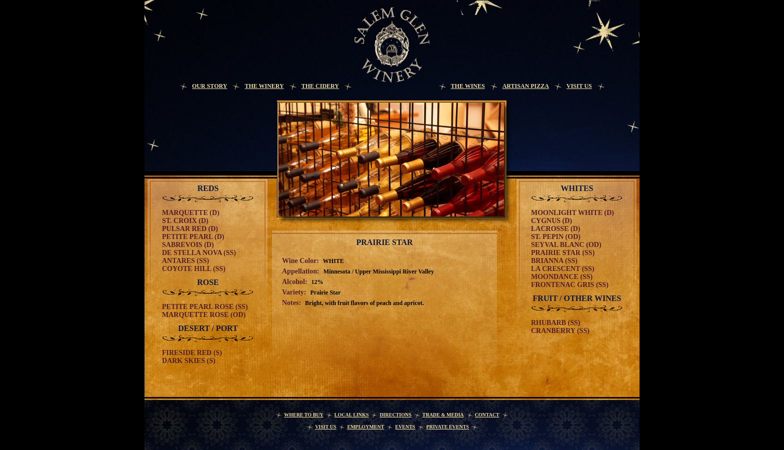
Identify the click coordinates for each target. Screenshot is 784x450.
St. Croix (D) (185, 220)
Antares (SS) (185, 260)
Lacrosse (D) (555, 228)
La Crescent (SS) (562, 268)
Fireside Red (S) (192, 352)
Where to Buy (304, 415)
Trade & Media (443, 415)
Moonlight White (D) (572, 212)
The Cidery (320, 86)
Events (405, 427)
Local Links (351, 415)
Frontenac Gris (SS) (569, 284)
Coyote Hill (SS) (194, 268)
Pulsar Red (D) (190, 228)
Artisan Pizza (525, 86)
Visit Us (579, 86)
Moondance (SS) (561, 276)
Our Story (209, 86)
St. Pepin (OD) (555, 236)
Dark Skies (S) (189, 360)
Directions (395, 415)
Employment (365, 427)
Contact (487, 415)
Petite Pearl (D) (193, 236)
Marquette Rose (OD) (204, 314)
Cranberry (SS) (560, 330)
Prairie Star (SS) (562, 252)
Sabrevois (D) (188, 244)
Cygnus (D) (551, 220)
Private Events (447, 427)
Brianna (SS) (554, 260)
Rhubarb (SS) (555, 322)
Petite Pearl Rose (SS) (205, 306)
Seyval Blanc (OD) (566, 244)
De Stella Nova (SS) (199, 252)
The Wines (468, 86)
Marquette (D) (191, 212)
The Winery (264, 86)
